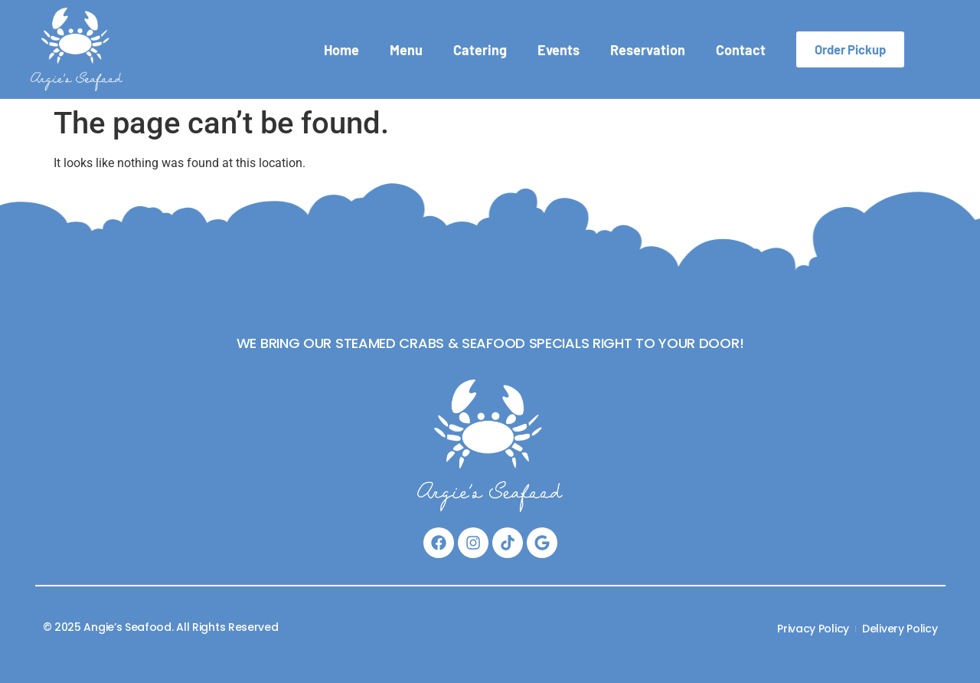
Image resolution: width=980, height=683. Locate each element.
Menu (406, 49)
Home (341, 49)
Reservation (647, 49)
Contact (741, 49)
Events (558, 49)
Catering (480, 49)
